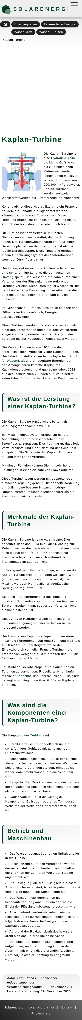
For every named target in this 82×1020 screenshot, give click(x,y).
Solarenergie (31, 9)
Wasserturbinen (51, 32)
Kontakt (66, 1007)
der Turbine (33, 735)
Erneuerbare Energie (59, 24)
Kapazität (24, 676)
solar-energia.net (41, 1007)
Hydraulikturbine (63, 158)
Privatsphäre (40, 1013)
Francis (35, 308)
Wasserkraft (23, 32)
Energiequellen (25, 24)
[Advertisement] (41, 87)
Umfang (7, 277)
